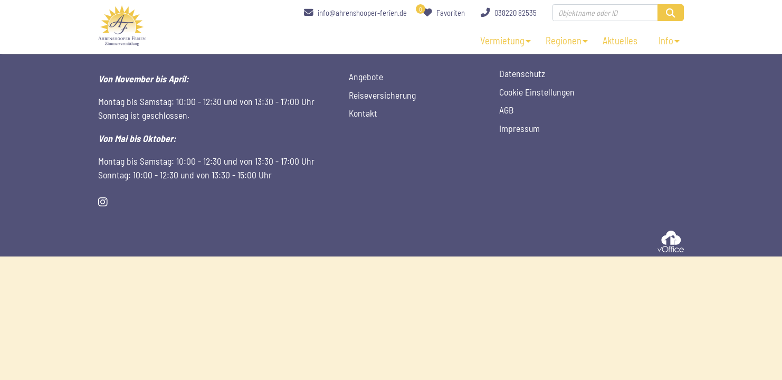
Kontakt (363, 113)
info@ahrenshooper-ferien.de (355, 12)
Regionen (563, 40)
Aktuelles (620, 40)
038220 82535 (509, 12)
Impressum (519, 128)
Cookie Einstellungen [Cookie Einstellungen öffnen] (537, 92)
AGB (506, 110)
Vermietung (502, 40)
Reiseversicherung (382, 95)
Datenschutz (522, 73)
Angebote (366, 76)
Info (666, 40)
